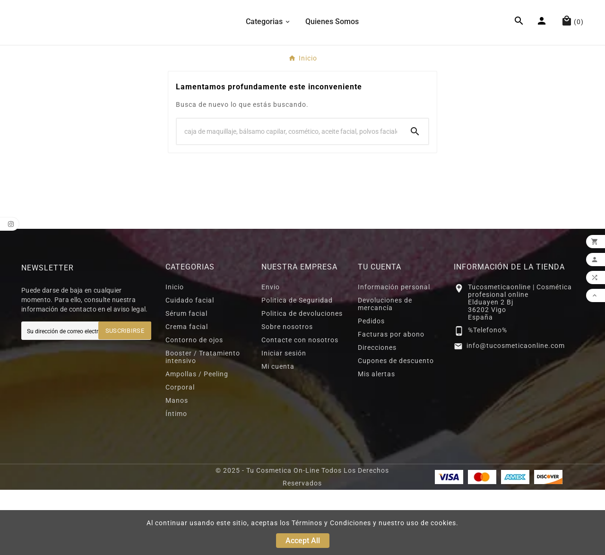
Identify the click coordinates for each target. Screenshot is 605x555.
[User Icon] (543, 55)
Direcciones (377, 412)
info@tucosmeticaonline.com (516, 411)
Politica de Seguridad (297, 365)
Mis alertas (376, 439)
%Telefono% (487, 395)
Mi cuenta (277, 431)
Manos (176, 465)
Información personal (394, 352)
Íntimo (176, 479)
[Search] (289, 196)
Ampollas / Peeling (196, 439)
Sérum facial (186, 378)
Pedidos (371, 386)
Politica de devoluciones (302, 378)
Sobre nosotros (287, 392)
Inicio (174, 352)
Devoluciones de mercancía (385, 369)
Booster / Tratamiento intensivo (202, 422)
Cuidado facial (189, 365)
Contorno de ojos (194, 405)
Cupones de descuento (396, 426)
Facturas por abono (391, 399)
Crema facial (186, 392)
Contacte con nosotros (299, 405)
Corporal (180, 452)
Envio (270, 352)
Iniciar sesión (283, 418)
